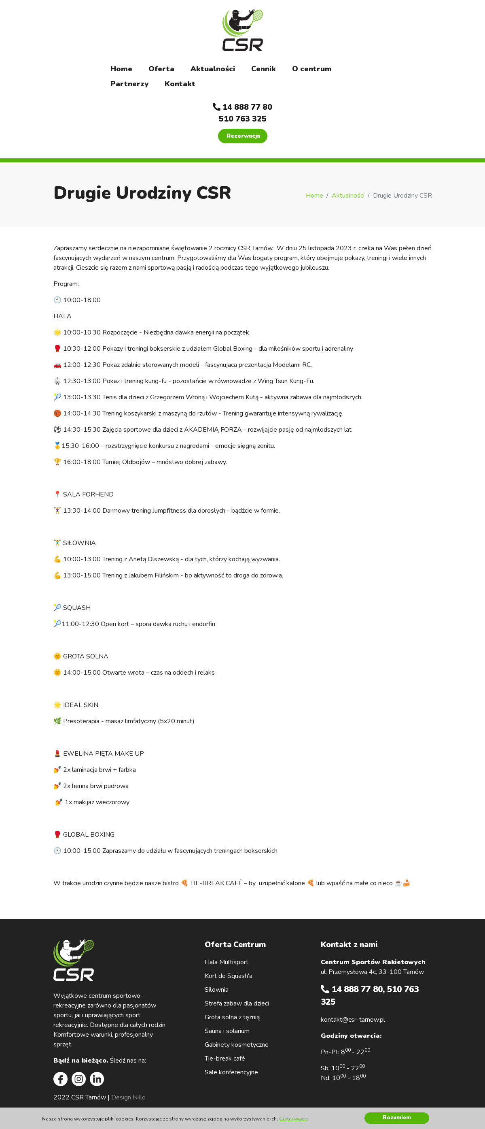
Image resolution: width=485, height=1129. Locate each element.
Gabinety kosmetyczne (237, 1044)
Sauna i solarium (227, 1031)
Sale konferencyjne (231, 1072)
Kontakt (180, 84)
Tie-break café (225, 1058)
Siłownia (217, 989)
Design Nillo (128, 1097)
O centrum (312, 69)
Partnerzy (129, 84)
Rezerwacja (243, 136)
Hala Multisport (226, 962)
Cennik (263, 69)
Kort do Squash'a (228, 975)
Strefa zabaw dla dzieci (237, 1003)
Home (121, 69)
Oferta (161, 69)
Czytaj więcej (293, 1119)
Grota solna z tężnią (232, 1017)
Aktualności (213, 69)
